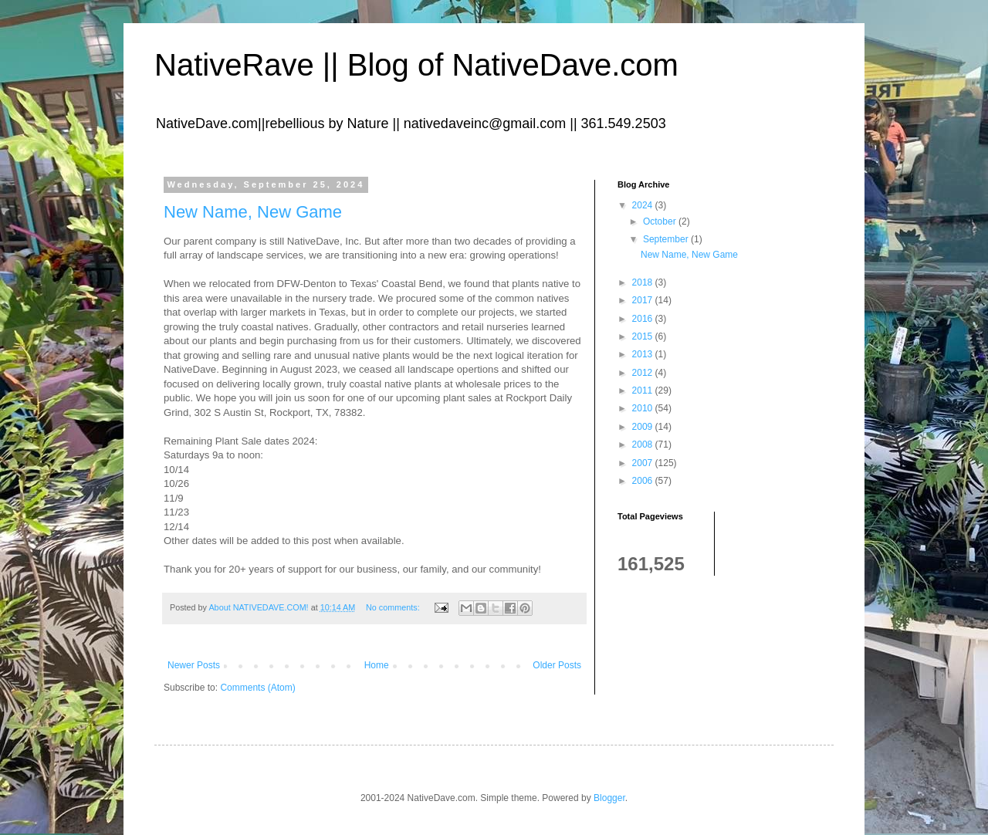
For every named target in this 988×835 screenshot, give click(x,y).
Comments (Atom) (257, 687)
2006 (643, 480)
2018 (643, 282)
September (667, 239)
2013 (643, 354)
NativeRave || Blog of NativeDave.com (416, 65)
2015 (643, 336)
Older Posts (557, 665)
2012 (643, 372)
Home (376, 665)
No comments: (394, 607)
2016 (643, 318)
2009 (643, 426)
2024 (643, 205)
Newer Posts (193, 665)
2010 (643, 408)
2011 (643, 390)
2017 (643, 300)
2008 (643, 444)
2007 (643, 463)
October (660, 221)
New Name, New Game (253, 211)
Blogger (609, 798)
